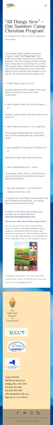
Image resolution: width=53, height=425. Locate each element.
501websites (24, 421)
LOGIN (34, 421)
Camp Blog (40, 36)
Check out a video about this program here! (26, 221)
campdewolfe (14, 36)
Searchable (10, 39)
